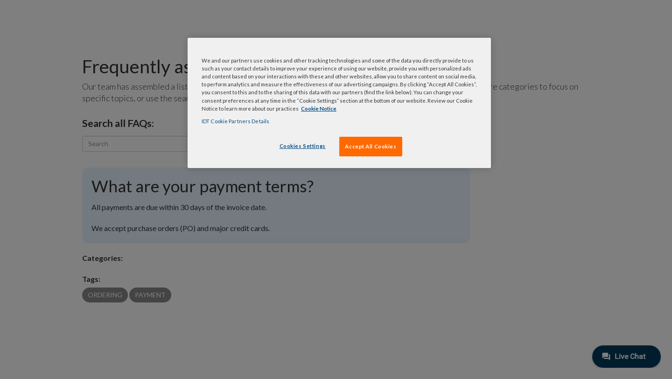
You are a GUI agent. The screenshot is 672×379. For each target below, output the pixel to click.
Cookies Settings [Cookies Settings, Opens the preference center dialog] (303, 146)
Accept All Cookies (370, 146)
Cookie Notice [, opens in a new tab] (318, 108)
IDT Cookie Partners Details (235, 121)
